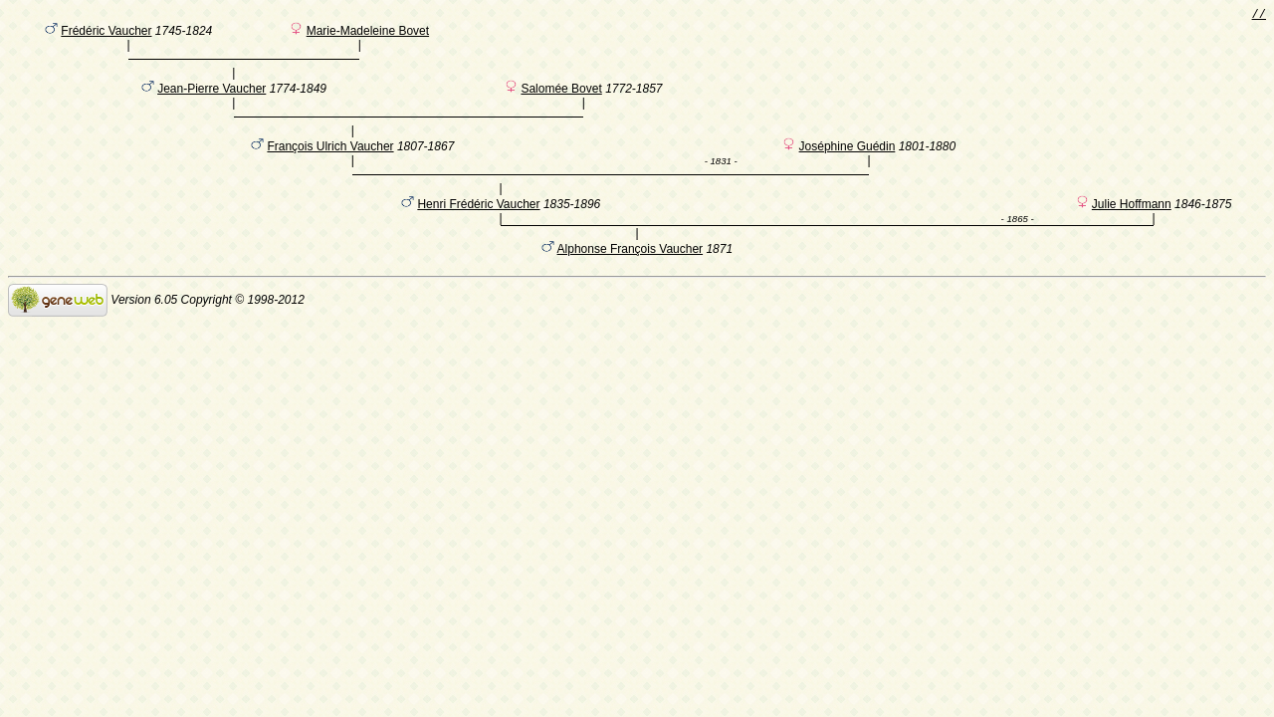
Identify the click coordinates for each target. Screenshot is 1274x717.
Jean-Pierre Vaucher (211, 103)
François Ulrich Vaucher (330, 170)
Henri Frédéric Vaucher (478, 238)
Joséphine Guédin (847, 170)
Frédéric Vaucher (106, 35)
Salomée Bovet (561, 103)
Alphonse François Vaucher (630, 283)
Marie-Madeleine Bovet (368, 35)
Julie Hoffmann (1131, 238)
